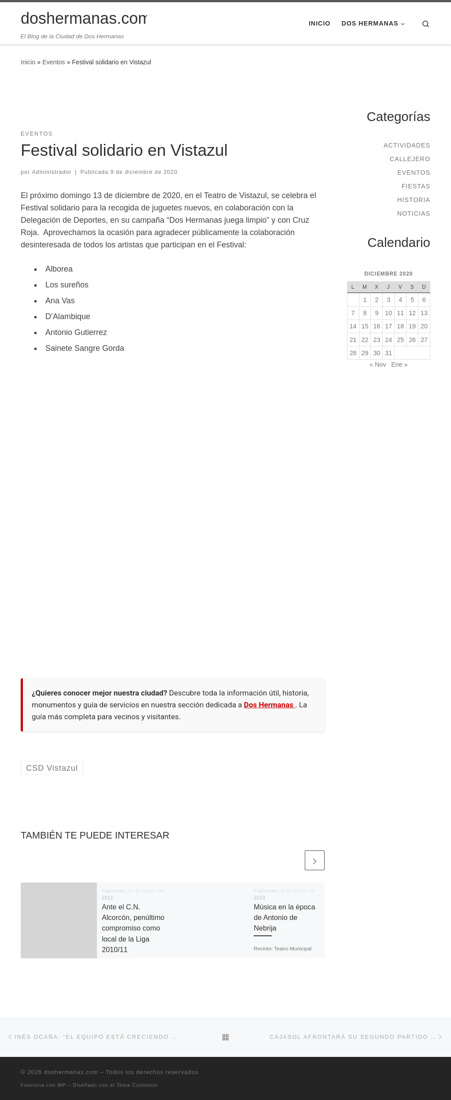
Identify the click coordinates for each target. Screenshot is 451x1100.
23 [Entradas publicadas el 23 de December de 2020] (376, 339)
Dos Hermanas (269, 704)
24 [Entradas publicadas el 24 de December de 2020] (388, 339)
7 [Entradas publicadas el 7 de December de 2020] (353, 312)
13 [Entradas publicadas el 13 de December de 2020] (424, 312)
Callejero (410, 158)
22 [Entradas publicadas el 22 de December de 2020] (365, 339)
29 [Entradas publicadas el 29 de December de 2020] (365, 353)
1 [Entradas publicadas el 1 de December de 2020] (365, 299)
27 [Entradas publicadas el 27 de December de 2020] (424, 339)
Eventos (53, 62)
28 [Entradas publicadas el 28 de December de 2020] (353, 353)
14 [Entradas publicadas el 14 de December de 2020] (353, 326)
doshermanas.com (71, 1072)
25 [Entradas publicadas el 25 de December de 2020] (400, 339)
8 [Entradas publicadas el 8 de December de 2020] (365, 312)
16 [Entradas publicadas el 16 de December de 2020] (376, 326)
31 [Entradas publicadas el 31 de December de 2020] (388, 353)
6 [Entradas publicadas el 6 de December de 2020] (424, 299)
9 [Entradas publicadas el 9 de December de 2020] (376, 312)
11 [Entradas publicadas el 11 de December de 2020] (400, 312)
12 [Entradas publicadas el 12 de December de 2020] (412, 312)
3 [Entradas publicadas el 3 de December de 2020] (388, 299)
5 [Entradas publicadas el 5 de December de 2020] (412, 299)
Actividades (407, 145)
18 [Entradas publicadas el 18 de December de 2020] (400, 326)
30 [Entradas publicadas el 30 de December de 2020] (376, 353)
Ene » (399, 364)
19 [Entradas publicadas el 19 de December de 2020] (412, 326)
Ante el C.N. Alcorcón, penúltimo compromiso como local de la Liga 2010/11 (133, 928)
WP (61, 1085)
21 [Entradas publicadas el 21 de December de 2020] (353, 339)
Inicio (28, 62)
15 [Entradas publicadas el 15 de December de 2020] (365, 326)
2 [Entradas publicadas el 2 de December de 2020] (376, 299)
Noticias (413, 213)
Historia (413, 199)
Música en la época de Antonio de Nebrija (284, 917)
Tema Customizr (138, 1085)
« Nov (378, 364)
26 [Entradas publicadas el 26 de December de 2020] (412, 339)
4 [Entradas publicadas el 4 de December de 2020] (400, 299)
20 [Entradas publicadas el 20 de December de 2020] (424, 326)
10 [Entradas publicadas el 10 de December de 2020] (388, 312)
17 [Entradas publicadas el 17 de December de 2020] (388, 326)
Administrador (52, 172)
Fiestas (416, 186)
